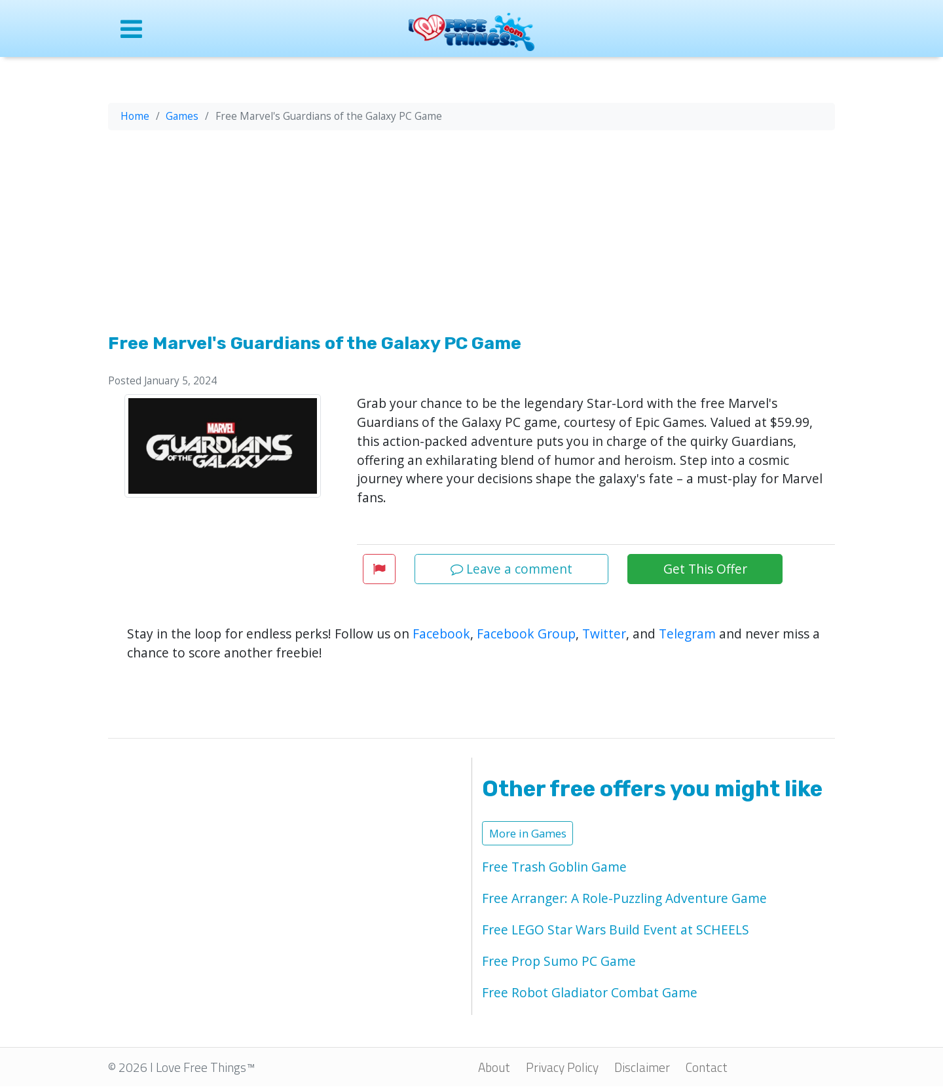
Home (134, 116)
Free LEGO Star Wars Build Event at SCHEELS (615, 929)
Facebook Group (526, 633)
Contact (707, 1067)
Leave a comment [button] (511, 569)
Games (182, 116)
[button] (379, 568)
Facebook (441, 633)
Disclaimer (642, 1067)
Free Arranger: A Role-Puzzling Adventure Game (624, 898)
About (494, 1067)
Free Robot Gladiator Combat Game (589, 992)
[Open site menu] (191, 28)
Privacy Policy (562, 1067)
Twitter (604, 633)
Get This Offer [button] (705, 569)
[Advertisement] (471, 234)
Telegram (687, 633)
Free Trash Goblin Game (554, 866)
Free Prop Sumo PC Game (559, 961)
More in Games (527, 833)
